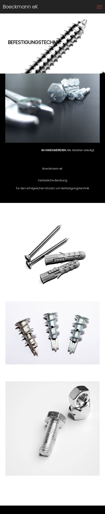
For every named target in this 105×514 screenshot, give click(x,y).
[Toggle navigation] (99, 7)
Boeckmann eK (20, 6)
